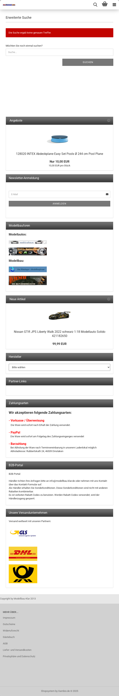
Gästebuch (9, 637)
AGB (5, 643)
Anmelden (59, 203)
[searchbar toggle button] (95, 4)
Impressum (9, 617)
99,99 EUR (59, 344)
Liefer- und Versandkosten (17, 649)
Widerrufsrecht (11, 630)
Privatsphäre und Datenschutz (19, 656)
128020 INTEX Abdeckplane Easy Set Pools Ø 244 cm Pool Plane (59, 154)
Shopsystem (48, 691)
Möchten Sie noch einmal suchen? (24, 45)
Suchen (88, 62)
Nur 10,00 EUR (59, 161)
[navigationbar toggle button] (114, 4)
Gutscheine (9, 624)
